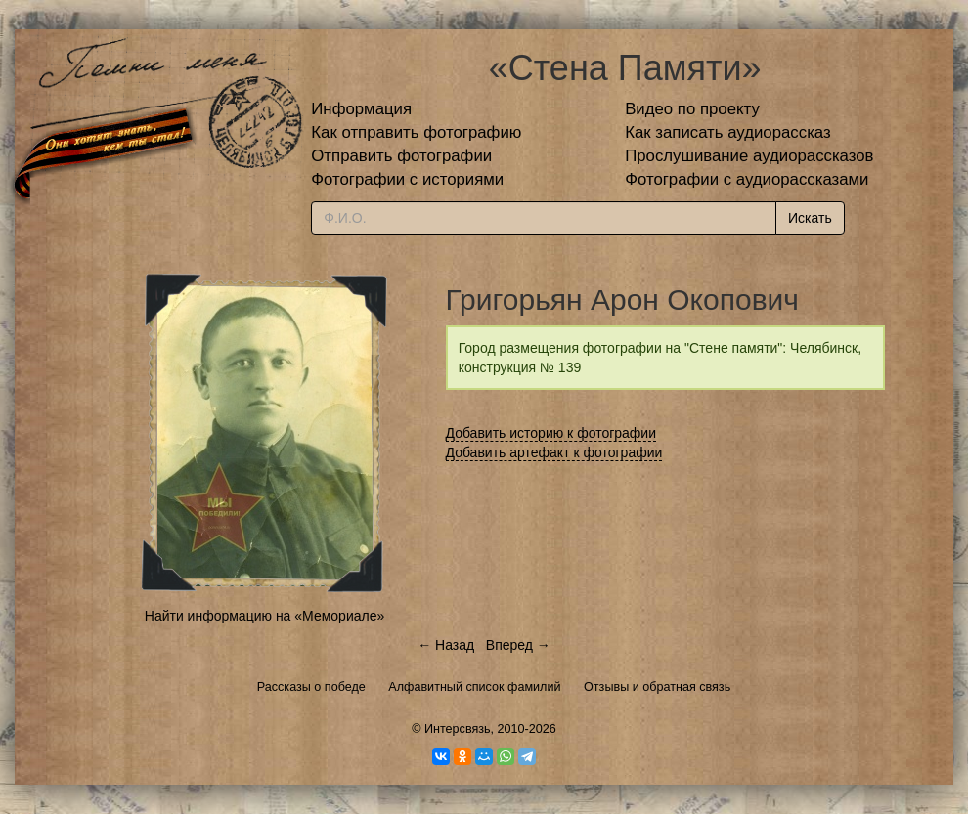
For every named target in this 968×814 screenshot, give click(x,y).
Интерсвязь (457, 729)
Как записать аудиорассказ (728, 132)
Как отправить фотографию (416, 132)
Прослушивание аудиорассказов (749, 156)
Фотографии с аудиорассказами (746, 179)
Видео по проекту (692, 109)
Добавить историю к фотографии (551, 433)
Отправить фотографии (401, 156)
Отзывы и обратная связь (657, 687)
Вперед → (518, 645)
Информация (361, 109)
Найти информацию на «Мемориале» (264, 615)
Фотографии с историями (407, 179)
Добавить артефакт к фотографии (554, 452)
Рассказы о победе (311, 687)
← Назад (446, 645)
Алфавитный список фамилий (474, 687)
